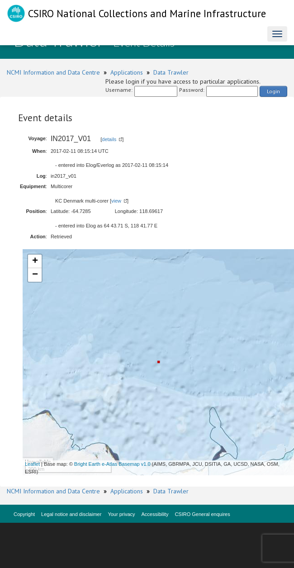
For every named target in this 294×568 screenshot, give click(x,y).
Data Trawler (171, 72)
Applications (126, 72)
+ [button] (35, 261)
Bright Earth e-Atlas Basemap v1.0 (112, 464)
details (109, 139)
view (116, 201)
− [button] (35, 275)
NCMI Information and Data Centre (53, 72)
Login (273, 91)
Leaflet (32, 464)
